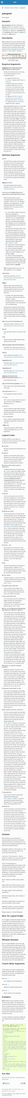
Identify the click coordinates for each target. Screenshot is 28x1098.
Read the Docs (8, 1095)
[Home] (2, 8)
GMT (15, 2)
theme (18, 1093)
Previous (6, 1083)
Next (23, 1083)
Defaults (9, 782)
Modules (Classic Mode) (11, 8)
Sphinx (9, 1093)
